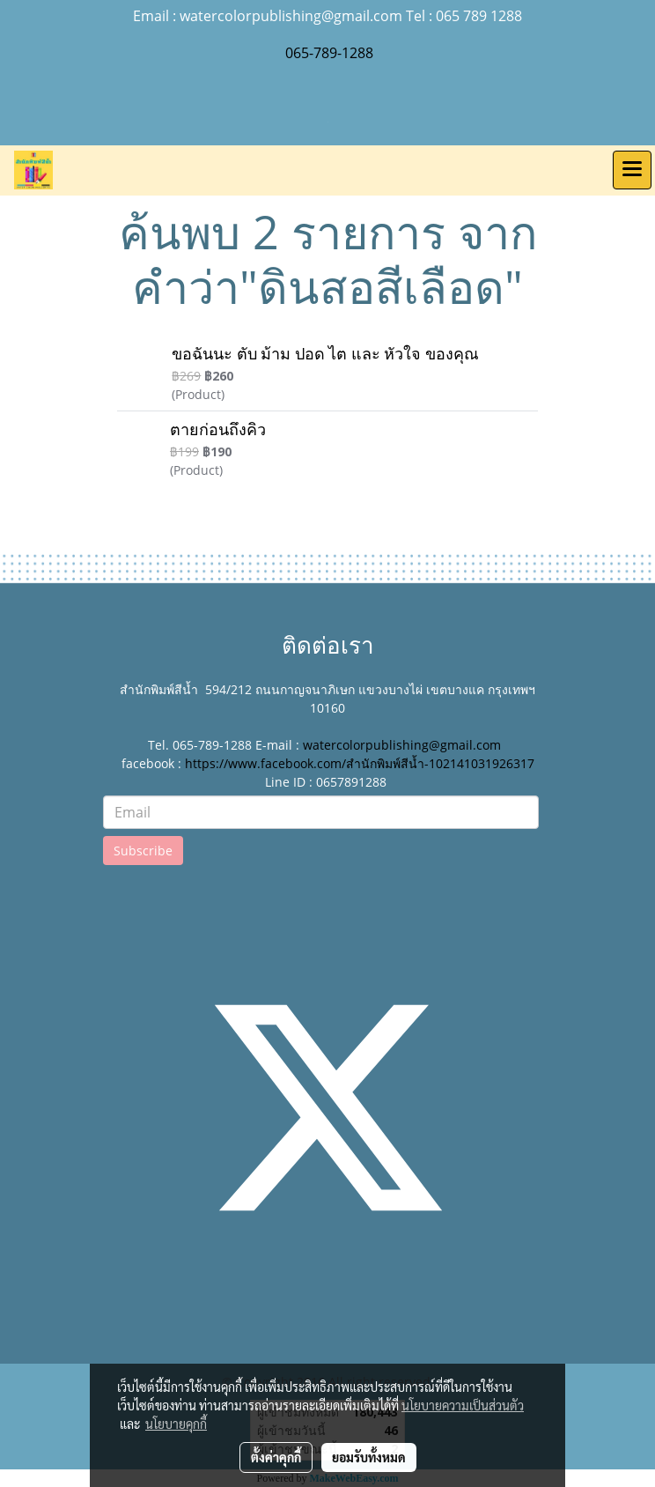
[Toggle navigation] (632, 170)
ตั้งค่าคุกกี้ (276, 1457)
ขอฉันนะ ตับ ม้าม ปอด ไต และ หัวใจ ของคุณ (325, 354)
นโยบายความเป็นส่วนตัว (462, 1405)
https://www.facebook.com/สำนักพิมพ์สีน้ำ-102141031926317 (359, 763)
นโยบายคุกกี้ (176, 1424)
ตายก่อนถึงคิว (218, 430)
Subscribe (143, 850)
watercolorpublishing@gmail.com (402, 744)
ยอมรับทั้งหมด (369, 1457)
